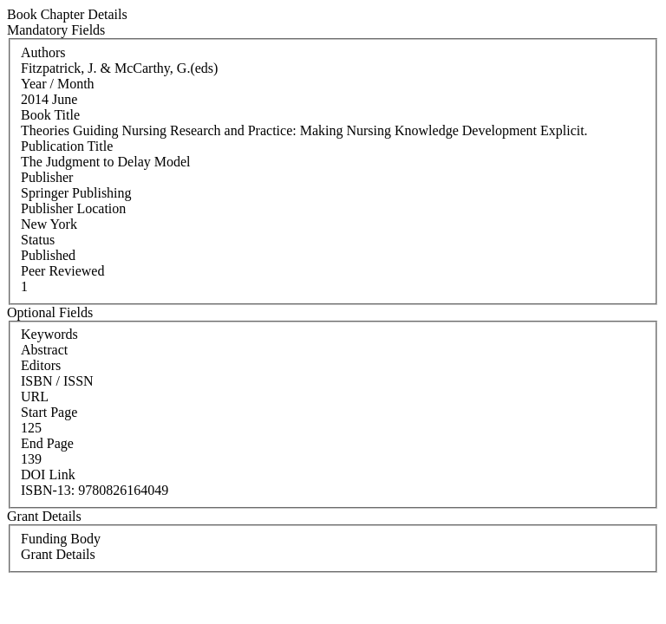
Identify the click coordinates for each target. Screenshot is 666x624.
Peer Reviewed (62, 270)
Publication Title (67, 146)
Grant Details (58, 554)
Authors (43, 52)
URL (35, 396)
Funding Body (61, 538)
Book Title (50, 114)
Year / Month (58, 83)
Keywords (49, 334)
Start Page (49, 412)
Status (38, 239)
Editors (41, 365)
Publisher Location (73, 208)
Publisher (47, 177)
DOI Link (48, 474)
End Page (47, 443)
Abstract (44, 349)
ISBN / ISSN (57, 381)
